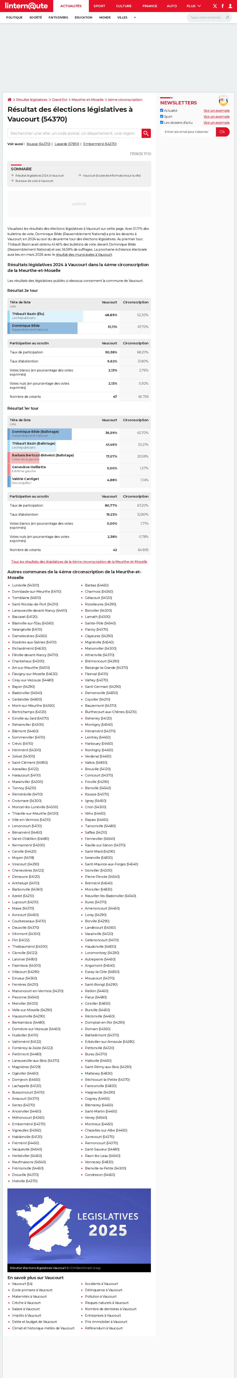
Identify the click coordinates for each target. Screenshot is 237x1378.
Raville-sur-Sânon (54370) (105, 845)
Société (35, 17)
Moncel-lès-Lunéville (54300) (35, 807)
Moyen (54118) (23, 858)
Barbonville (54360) (27, 889)
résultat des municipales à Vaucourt (84, 255)
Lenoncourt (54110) (27, 826)
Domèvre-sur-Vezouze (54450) (36, 1029)
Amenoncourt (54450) (102, 908)
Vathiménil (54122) (26, 1042)
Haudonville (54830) (100, 947)
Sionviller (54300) (98, 870)
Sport (99, 6)
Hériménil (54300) (26, 750)
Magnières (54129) (26, 1067)
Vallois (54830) (96, 763)
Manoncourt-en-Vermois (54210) (37, 991)
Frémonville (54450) (28, 1168)
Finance (150, 6)
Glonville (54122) (24, 953)
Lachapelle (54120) (26, 1086)
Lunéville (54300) (25, 585)
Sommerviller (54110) (28, 737)
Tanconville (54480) (100, 826)
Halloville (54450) (98, 1061)
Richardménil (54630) (29, 648)
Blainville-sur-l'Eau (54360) (32, 623)
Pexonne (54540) (25, 997)
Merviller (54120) (25, 1003)
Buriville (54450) (97, 1010)
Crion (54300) (95, 807)
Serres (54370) (23, 1105)
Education (83, 17)
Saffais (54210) (96, 832)
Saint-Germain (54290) (103, 687)
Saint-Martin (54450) (101, 1111)
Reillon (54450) (96, 991)
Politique (14, 17)
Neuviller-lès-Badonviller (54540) (110, 896)
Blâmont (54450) (25, 731)
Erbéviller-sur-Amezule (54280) (109, 1042)
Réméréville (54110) (27, 794)
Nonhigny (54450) (99, 750)
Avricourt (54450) (25, 915)
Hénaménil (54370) (100, 731)
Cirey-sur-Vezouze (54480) (32, 680)
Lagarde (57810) (67, 144)
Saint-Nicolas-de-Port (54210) (35, 604)
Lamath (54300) (97, 617)
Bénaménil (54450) (27, 832)
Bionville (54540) (98, 788)
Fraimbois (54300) (26, 965)
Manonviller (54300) (100, 648)
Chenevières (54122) (28, 870)
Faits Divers (58, 17)
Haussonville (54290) (28, 1016)
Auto (172, 6)
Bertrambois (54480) (28, 1022)
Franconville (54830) (100, 1086)
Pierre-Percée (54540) (102, 877)
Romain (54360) (97, 1029)
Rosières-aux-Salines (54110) (34, 642)
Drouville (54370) (25, 1175)
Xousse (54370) (38, 144)
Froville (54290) (97, 782)
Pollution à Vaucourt (100, 1296)
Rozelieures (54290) (100, 604)
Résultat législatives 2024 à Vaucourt (40, 175)
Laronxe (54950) (24, 959)
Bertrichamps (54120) (29, 712)
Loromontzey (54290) (102, 953)
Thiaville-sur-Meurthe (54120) (35, 813)
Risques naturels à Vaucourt (107, 1303)
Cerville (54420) (24, 851)
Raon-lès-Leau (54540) (102, 1156)
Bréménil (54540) (98, 883)
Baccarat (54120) (24, 617)
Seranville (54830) (98, 858)
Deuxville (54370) (25, 928)
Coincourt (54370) (99, 775)
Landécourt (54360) (100, 928)
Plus (194, 6)
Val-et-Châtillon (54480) (30, 839)
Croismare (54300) (26, 801)
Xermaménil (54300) (28, 845)
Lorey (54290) (95, 915)
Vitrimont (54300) (26, 934)
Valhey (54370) (96, 680)
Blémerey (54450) (99, 1105)
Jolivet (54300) (23, 756)
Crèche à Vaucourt (26, 1303)
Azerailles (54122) (25, 769)
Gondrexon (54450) (100, 1175)
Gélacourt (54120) (98, 598)
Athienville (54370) (99, 655)
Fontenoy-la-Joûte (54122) (32, 1048)
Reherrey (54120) (98, 718)
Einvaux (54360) (24, 978)
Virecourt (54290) (25, 864)
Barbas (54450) (96, 585)
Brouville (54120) (98, 769)
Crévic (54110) (22, 744)
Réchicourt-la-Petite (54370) (107, 1080)
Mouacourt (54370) (100, 978)
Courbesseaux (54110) (29, 921)
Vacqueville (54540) (27, 1149)
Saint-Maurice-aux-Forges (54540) (111, 864)
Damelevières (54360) (29, 636)
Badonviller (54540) (27, 693)
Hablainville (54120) (27, 1137)
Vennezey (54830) (99, 1162)
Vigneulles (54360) (26, 1130)
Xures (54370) (95, 902)
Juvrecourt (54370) (99, 1137)
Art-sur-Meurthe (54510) (31, 668)
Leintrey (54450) (97, 737)
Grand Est (59, 100)
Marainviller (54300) (27, 782)
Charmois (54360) (99, 591)
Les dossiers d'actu (176, 123)
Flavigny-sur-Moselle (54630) (34, 674)
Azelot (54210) (23, 896)
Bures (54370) (96, 1054)
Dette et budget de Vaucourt (34, 1322)
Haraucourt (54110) (26, 775)
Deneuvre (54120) (26, 877)
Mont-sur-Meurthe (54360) (33, 706)
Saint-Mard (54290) (100, 851)
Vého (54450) (95, 813)
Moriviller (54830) (98, 889)
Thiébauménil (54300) (29, 947)
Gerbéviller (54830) (27, 699)
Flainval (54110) (96, 674)
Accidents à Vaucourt (101, 1284)
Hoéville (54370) (24, 1181)
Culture (123, 6)
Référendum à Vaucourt (104, 1328)
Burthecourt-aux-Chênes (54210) (110, 712)
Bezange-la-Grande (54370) (106, 668)
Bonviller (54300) (98, 610)
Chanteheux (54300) (28, 661)
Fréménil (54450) (25, 1143)
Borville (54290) (97, 921)
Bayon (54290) (23, 687)
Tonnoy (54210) (24, 788)
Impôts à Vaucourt (26, 1315)
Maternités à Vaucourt (29, 1296)
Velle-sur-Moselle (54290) (32, 1010)
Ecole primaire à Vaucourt (32, 1290)
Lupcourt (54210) (25, 902)
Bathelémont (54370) (102, 1035)
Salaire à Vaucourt (26, 1309)
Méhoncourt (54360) (28, 1118)
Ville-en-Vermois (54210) (31, 820)
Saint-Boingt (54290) (101, 984)
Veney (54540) (96, 1118)
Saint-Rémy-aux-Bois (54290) (108, 1067)
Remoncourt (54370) (101, 1143)
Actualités (70, 6)
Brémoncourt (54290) (102, 661)
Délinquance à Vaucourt (103, 1290)
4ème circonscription (125, 100)
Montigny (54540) (98, 725)
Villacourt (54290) (25, 972)
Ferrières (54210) (25, 984)
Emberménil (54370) (99, 144)
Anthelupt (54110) (25, 883)
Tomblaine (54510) (26, 598)
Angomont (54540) (100, 965)
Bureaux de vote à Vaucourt (34, 181)
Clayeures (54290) (99, 636)
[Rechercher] (209, 17)
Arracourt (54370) (25, 1099)
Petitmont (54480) (26, 1054)
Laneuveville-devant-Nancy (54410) (39, 610)
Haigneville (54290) (100, 1092)
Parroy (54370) (96, 629)
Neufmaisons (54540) (29, 1162)
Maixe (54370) (23, 908)
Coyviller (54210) (97, 699)
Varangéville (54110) (27, 629)
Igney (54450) (95, 801)
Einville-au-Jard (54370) (30, 718)
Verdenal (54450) (98, 756)
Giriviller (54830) (97, 1003)
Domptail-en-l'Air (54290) (105, 1022)
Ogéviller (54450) (25, 1073)
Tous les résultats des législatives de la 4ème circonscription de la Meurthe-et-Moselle (79, 562)
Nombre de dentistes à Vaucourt (110, 1309)
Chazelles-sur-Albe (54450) (106, 1130)
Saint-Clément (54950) (30, 763)
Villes (122, 17)
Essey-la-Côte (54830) (102, 972)
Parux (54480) (96, 997)
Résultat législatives (31, 100)
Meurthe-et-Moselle (87, 100)
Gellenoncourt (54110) (102, 940)
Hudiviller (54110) (25, 1035)
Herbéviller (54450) (27, 1156)
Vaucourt (89, 175)
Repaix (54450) (96, 820)
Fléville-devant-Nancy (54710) (35, 655)
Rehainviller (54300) (28, 725)
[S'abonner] (195, 132)
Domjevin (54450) (26, 1080)
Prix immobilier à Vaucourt (106, 1322)
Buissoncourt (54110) (28, 1092)
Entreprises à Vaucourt (103, 1315)
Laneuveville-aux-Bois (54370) (35, 1061)
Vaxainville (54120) (99, 934)
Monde (105, 17)
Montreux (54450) (99, 1124)
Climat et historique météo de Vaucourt (43, 1328)
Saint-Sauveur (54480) (102, 1149)
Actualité (168, 111)
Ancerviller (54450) (26, 1111)
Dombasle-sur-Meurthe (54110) (36, 591)
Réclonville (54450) (100, 1016)
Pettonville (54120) (99, 1048)
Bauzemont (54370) (100, 706)
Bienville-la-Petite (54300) (105, 1168)
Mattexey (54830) (98, 1073)
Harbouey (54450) (99, 744)
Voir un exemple (217, 111)
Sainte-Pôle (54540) (100, 623)
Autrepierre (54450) (100, 959)
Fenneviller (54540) (100, 839)
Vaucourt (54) (22, 1284)
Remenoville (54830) (101, 693)
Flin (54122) (20, 940)
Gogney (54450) (97, 1099)
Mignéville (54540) (99, 642)
